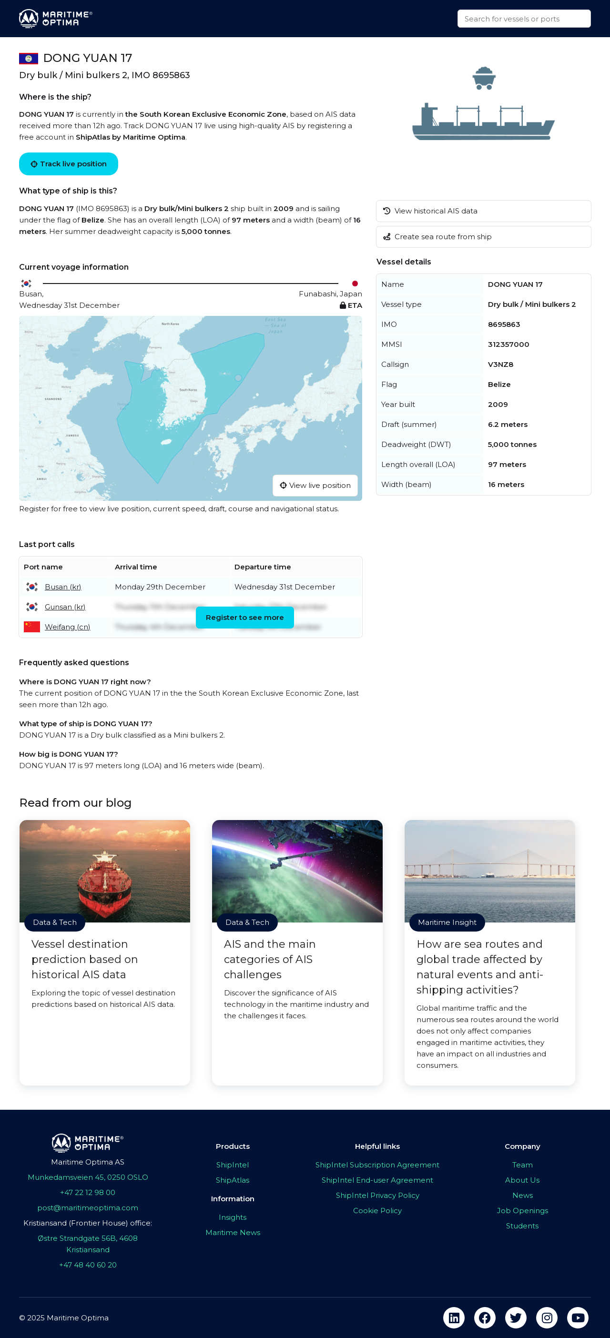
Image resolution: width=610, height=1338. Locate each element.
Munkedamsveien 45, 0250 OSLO (88, 1177)
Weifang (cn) (68, 626)
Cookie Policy (377, 1210)
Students (522, 1225)
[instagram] (547, 1317)
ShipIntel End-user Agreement (377, 1180)
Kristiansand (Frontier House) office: (87, 1222)
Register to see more (245, 617)
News (522, 1195)
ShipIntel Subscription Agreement (377, 1164)
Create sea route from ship (437, 236)
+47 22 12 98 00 (87, 1192)
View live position (315, 485)
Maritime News (232, 1232)
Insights (232, 1217)
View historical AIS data (430, 210)
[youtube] (578, 1317)
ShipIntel (232, 1164)
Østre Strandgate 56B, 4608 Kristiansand (88, 1244)
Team (522, 1164)
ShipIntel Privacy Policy (377, 1195)
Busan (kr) (63, 586)
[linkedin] (454, 1317)
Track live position (68, 163)
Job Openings (522, 1210)
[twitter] (516, 1317)
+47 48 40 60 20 (88, 1264)
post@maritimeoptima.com (87, 1207)
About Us (522, 1180)
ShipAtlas (232, 1180)
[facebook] (485, 1317)
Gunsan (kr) (65, 606)
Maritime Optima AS (87, 1161)
